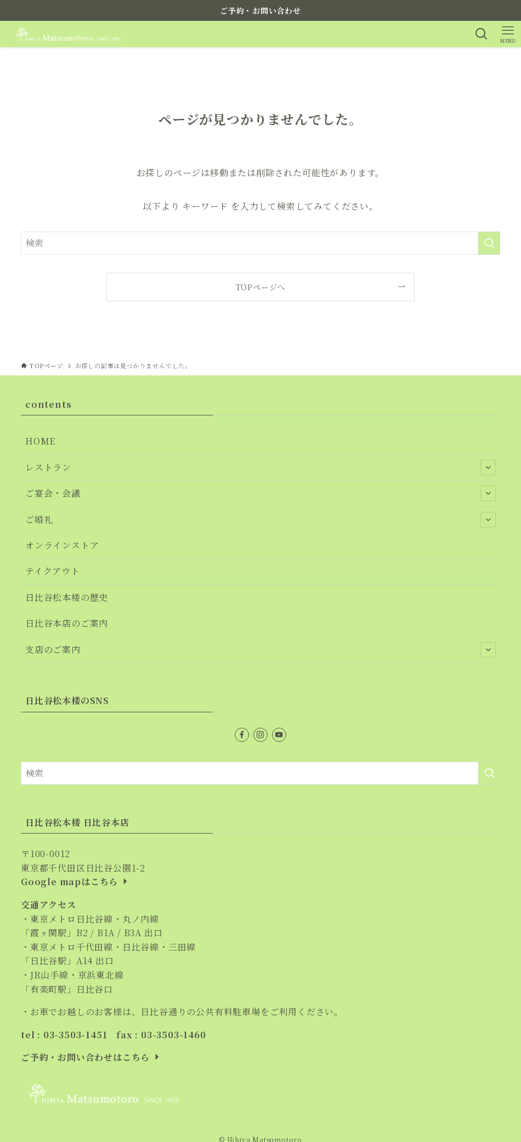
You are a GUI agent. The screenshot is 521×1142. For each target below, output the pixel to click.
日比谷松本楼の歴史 (66, 597)
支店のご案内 (260, 649)
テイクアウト (52, 571)
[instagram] (260, 735)
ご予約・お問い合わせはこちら (91, 1057)
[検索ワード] (260, 243)
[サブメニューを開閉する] (488, 467)
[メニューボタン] (508, 34)
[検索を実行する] (489, 243)
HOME (40, 441)
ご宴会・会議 (260, 493)
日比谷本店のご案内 (66, 623)
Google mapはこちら (75, 881)
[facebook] (242, 735)
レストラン (260, 467)
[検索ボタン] (481, 34)
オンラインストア (62, 545)
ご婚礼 (260, 519)
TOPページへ (261, 286)
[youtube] (279, 735)
